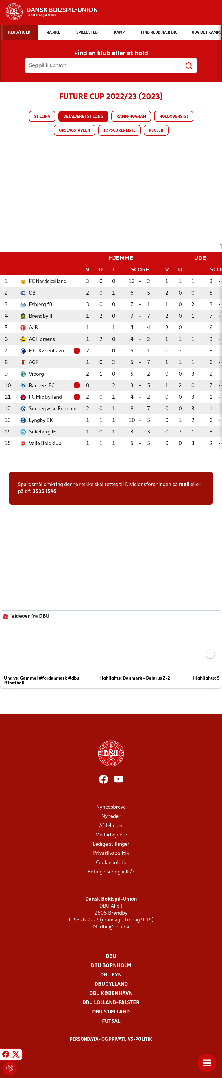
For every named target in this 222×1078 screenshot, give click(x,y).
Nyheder (111, 816)
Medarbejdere (111, 835)
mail (184, 484)
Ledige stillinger (111, 844)
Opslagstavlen (74, 131)
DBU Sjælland (111, 1012)
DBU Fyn (111, 975)
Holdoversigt (173, 117)
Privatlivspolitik (111, 853)
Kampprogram (131, 117)
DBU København (111, 993)
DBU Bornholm (111, 965)
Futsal (111, 1021)
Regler (156, 131)
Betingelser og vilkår (111, 872)
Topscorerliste (119, 131)
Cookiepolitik (111, 862)
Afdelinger (111, 825)
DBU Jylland (111, 984)
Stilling (42, 117)
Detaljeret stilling (83, 117)
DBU (111, 956)
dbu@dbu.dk (114, 927)
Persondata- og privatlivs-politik (111, 1039)
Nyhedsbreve (111, 807)
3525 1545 (45, 491)
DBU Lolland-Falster (111, 1002)
